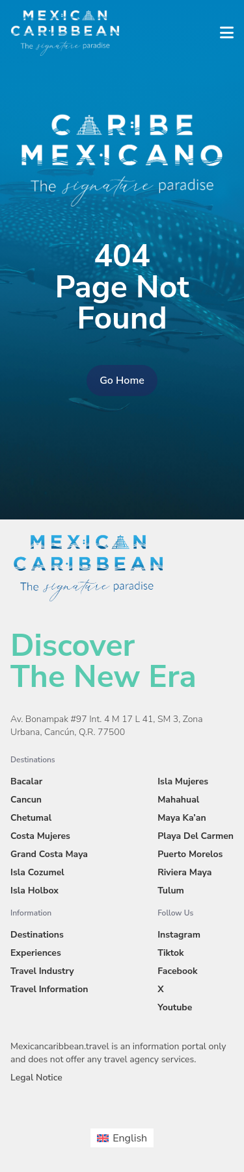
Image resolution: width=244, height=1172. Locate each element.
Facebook (177, 971)
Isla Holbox (34, 890)
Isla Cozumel (37, 872)
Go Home (122, 380)
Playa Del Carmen (195, 836)
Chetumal (30, 818)
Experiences (35, 953)
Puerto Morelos (190, 854)
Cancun (26, 799)
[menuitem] (122, 1137)
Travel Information (49, 989)
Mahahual (178, 799)
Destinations (37, 935)
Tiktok (170, 953)
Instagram (178, 935)
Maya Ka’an (181, 818)
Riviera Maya (184, 872)
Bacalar (26, 781)
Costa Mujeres (40, 836)
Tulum (170, 890)
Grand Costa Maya (49, 854)
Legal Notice (36, 1077)
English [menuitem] (130, 1138)
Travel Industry (42, 971)
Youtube (174, 1007)
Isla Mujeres (182, 781)
